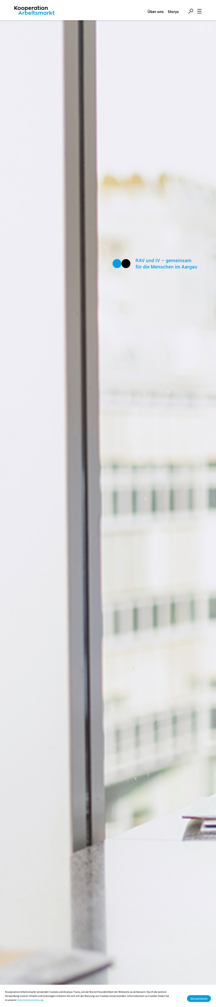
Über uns (155, 11)
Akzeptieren (199, 998)
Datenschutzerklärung (30, 1000)
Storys (173, 11)
